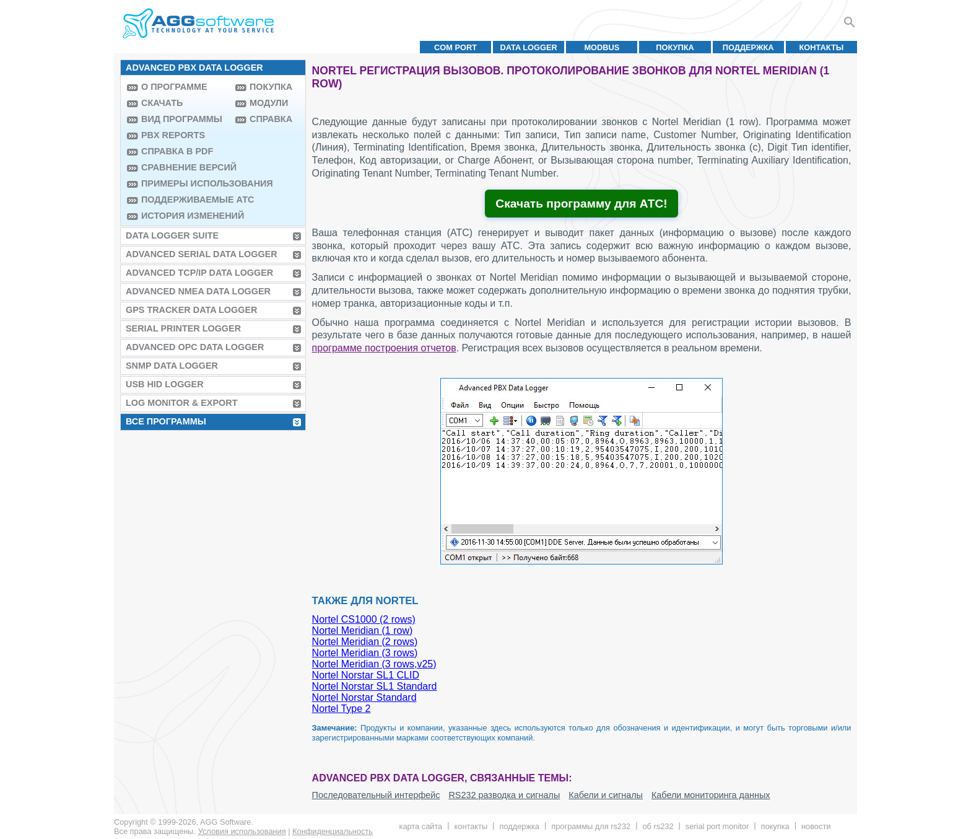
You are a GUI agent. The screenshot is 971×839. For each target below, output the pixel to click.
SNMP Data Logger (172, 366)
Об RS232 (657, 826)
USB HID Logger (165, 384)
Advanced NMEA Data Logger (198, 291)
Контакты (821, 47)
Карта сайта (421, 826)
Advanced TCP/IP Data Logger (199, 273)
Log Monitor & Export (181, 403)
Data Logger (528, 47)
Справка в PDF (177, 151)
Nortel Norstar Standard (364, 697)
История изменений (185, 216)
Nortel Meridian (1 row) (362, 630)
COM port (455, 47)
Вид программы (181, 119)
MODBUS (601, 47)
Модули (269, 103)
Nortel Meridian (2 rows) (365, 641)
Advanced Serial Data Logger (201, 254)
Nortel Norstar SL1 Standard (374, 686)
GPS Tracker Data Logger (191, 310)
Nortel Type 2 (341, 708)
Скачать (162, 103)
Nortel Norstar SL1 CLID (365, 675)
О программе (174, 87)
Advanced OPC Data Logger (195, 347)
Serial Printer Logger (183, 328)
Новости (815, 826)
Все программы (166, 421)
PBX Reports (173, 135)
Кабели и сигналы (605, 795)
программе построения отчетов (384, 348)
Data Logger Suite (172, 235)
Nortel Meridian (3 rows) (365, 653)
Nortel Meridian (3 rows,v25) (374, 664)
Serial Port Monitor (717, 826)
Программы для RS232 (590, 826)
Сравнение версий (185, 167)
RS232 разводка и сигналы (504, 795)
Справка (271, 119)
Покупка (675, 47)
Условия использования (242, 831)
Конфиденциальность (332, 831)
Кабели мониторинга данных (710, 795)
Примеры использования (185, 183)
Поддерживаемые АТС (185, 199)
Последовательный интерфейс (376, 795)
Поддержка (748, 47)
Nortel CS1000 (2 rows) (364, 619)
